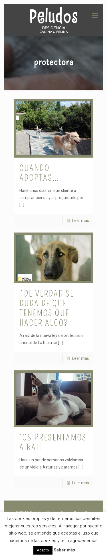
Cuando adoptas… (39, 173)
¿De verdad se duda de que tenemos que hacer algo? (46, 308)
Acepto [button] (43, 550)
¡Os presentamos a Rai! (53, 442)
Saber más (64, 550)
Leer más (80, 220)
